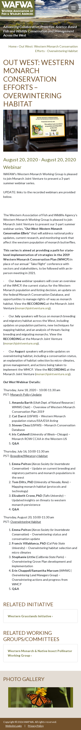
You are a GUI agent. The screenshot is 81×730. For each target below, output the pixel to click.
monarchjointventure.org (33, 308)
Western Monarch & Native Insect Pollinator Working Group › (40, 653)
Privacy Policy (36, 725)
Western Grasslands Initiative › (30, 616)
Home (13, 46)
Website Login (13, 725)
